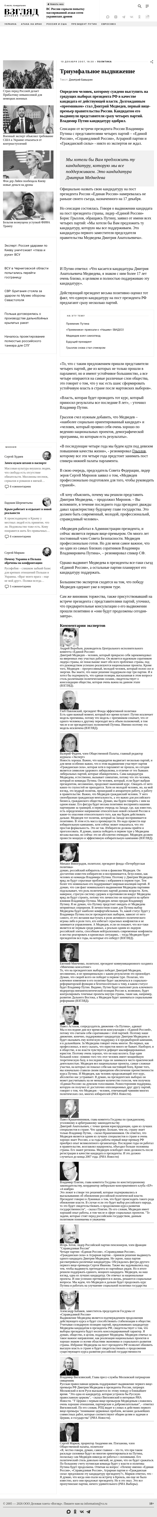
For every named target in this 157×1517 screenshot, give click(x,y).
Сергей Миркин (14, 552)
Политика (104, 61)
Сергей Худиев (14, 456)
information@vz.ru (95, 1503)
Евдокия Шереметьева (19, 502)
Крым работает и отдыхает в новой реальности (28, 511)
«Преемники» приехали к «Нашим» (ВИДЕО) (95, 329)
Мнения (11, 447)
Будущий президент (79, 341)
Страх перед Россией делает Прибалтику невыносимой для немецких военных (22, 94)
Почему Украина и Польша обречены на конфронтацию (23, 561)
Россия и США (56, 24)
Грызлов (139, 451)
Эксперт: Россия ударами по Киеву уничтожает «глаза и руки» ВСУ (26, 250)
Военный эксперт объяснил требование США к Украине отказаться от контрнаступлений (28, 139)
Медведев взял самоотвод (83, 335)
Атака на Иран (31, 24)
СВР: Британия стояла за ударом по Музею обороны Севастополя (25, 295)
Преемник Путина (77, 323)
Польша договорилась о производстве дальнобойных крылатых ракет (26, 318)
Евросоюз (108, 24)
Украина (11, 24)
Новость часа (56, 4)
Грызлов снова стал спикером (85, 347)
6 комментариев (20, 486)
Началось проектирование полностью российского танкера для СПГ (25, 341)
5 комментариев (20, 586)
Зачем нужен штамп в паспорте (25, 463)
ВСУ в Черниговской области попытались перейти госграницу (27, 272)
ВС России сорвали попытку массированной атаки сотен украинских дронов (65, 12)
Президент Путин (84, 24)
